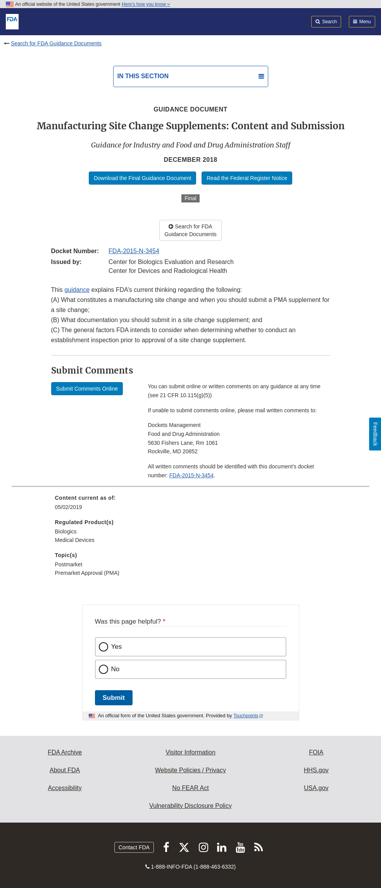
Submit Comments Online (87, 389)
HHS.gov (316, 770)
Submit (114, 697)
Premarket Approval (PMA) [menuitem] (87, 573)
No (115, 669)
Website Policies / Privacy (190, 770)
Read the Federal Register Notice (247, 178)
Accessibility (65, 788)
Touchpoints (245, 715)
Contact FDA (134, 847)
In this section (143, 76)
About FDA (65, 770)
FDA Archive (65, 752)
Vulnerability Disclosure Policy (190, 805)
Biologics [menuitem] (66, 531)
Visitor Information (190, 752)
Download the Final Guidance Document (142, 178)
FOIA (316, 752)
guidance (77, 289)
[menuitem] (190, 505)
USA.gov (316, 788)
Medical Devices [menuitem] (75, 540)
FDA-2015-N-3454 (134, 251)
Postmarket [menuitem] (69, 564)
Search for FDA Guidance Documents (56, 43)
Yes (116, 646)
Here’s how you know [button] (146, 4)
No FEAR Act (190, 788)
